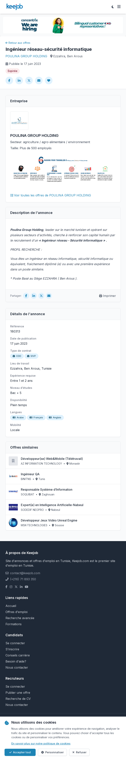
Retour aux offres (17, 42)
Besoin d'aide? (15, 661)
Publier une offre (17, 692)
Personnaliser (52, 752)
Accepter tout (20, 752)
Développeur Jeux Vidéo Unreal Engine (49, 520)
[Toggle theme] (113, 7)
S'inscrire (12, 649)
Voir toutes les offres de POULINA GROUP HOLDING (50, 195)
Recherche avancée (19, 618)
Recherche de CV (18, 699)
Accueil (10, 606)
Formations (13, 624)
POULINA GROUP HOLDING (26, 56)
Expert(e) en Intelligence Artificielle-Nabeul (52, 505)
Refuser (79, 752)
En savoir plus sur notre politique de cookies (40, 743)
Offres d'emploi (16, 612)
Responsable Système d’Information (46, 489)
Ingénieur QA (30, 474)
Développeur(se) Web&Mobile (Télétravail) (52, 459)
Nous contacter (16, 667)
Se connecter (15, 643)
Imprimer (107, 296)
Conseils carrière (17, 655)
